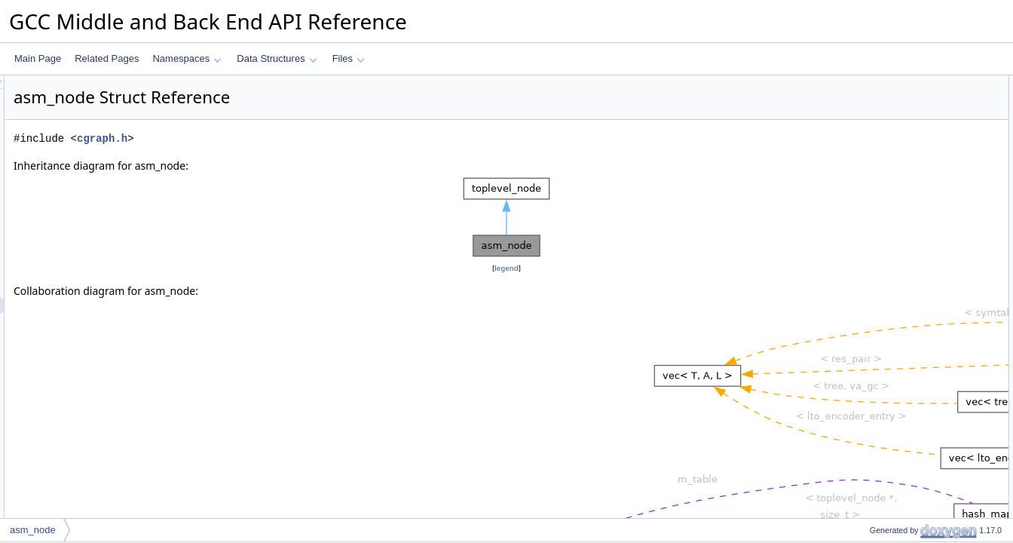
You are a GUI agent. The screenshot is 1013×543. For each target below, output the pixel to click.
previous (874, 200)
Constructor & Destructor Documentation (926, 266)
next (865, 183)
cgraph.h (290, 138)
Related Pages (107, 58)
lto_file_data (881, 166)
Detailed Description (885, 249)
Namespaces (186, 58)
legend (509, 268)
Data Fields (868, 117)
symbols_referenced (897, 150)
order (867, 216)
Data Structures (277, 58)
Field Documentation (886, 299)
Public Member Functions (896, 83)
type (865, 233)
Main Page (37, 58)
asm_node (878, 100)
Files (348, 58)
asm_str (873, 133)
